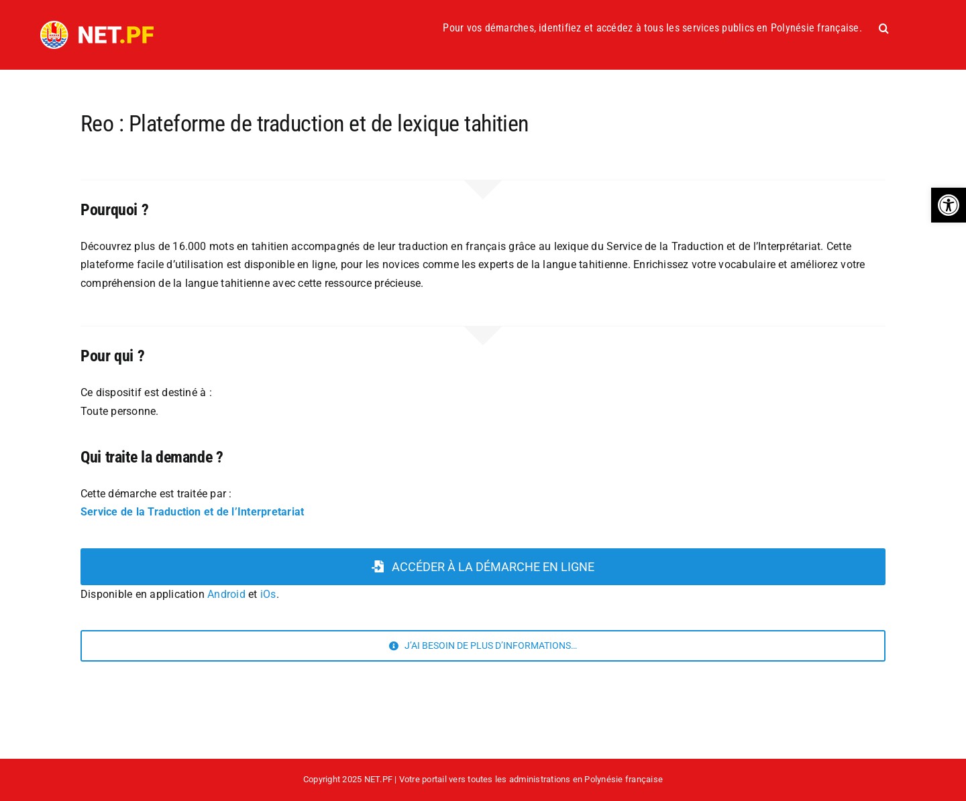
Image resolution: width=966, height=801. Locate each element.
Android (226, 594)
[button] (948, 205)
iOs (268, 594)
